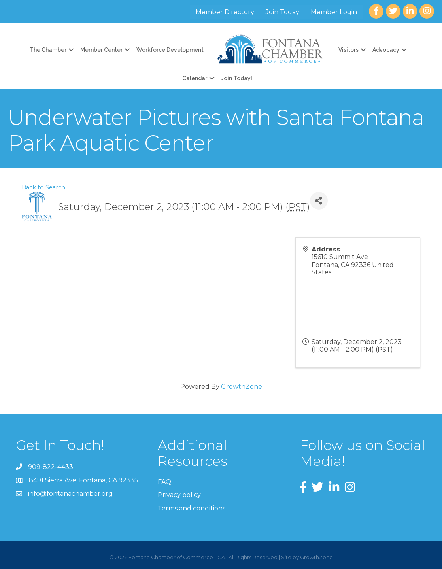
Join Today (282, 12)
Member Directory (225, 12)
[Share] (319, 201)
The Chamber (48, 50)
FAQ (164, 482)
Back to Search (43, 187)
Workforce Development (170, 50)
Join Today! (236, 78)
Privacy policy (179, 495)
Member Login (334, 12)
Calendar (194, 78)
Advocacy (385, 50)
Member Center (101, 50)
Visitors (348, 50)
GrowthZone (241, 386)
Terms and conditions (191, 508)
